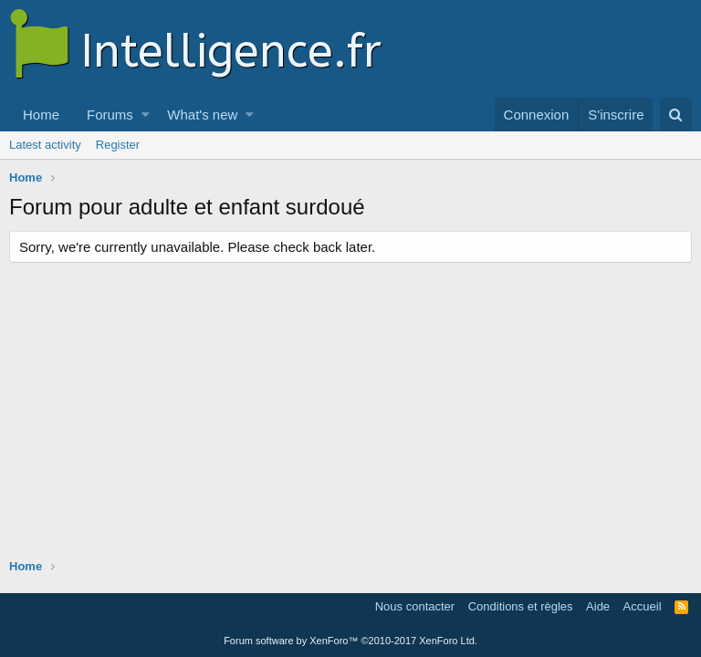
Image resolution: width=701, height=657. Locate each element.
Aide (598, 606)
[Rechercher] (676, 114)
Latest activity (45, 144)
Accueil (642, 606)
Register (118, 144)
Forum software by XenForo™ (350, 640)
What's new (202, 114)
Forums (110, 114)
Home (41, 114)
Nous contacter (415, 606)
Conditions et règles (520, 606)
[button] (145, 114)
